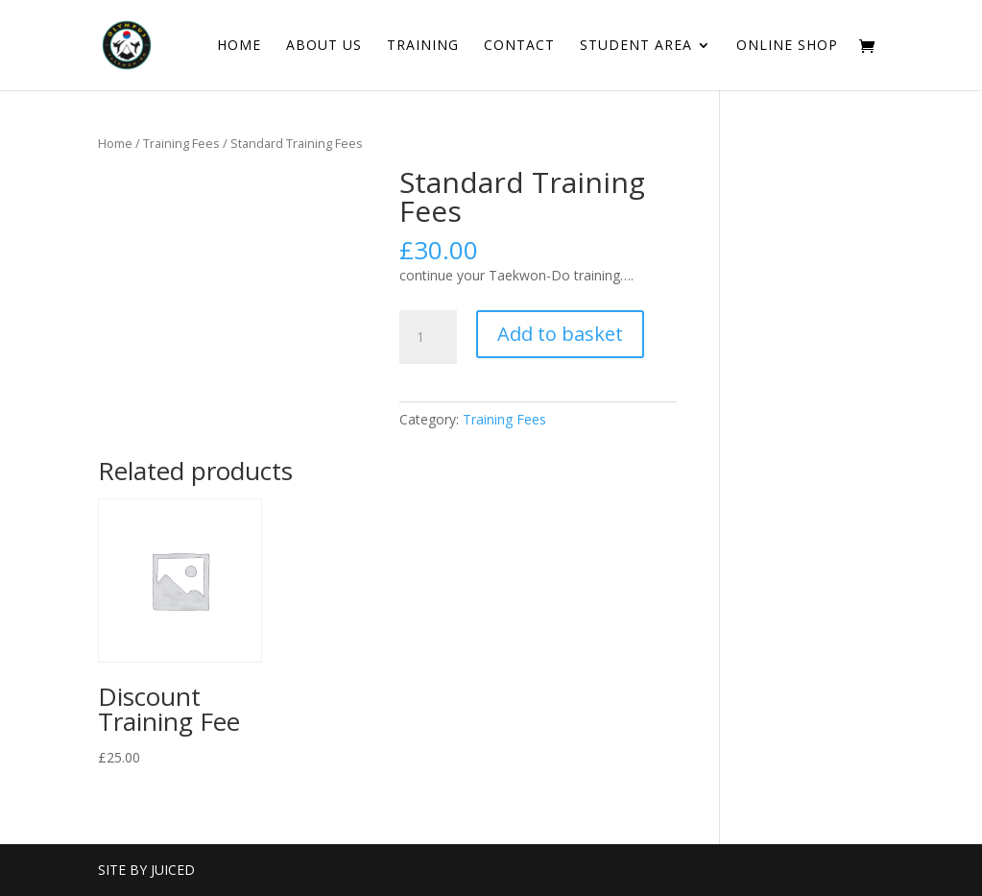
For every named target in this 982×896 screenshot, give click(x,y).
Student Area (636, 46)
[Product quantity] (428, 337)
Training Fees (181, 143)
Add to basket (560, 334)
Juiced (173, 869)
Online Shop (787, 46)
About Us (324, 46)
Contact (519, 46)
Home (239, 46)
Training (423, 46)
